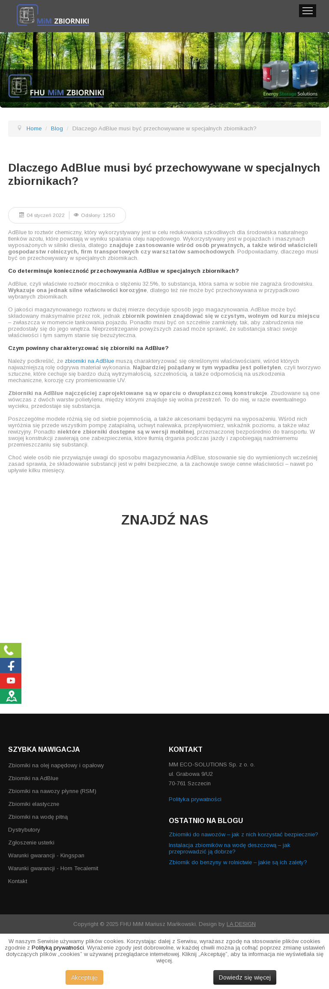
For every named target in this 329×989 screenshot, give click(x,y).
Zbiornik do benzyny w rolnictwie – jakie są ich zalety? (238, 862)
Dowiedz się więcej (245, 977)
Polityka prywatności (195, 799)
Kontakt (17, 881)
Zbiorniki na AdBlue (33, 778)
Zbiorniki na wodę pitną (38, 817)
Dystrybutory (24, 829)
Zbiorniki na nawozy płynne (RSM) (52, 791)
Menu (307, 10)
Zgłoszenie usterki (31, 842)
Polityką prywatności (58, 947)
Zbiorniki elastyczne (33, 804)
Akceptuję (84, 977)
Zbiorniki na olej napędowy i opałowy (56, 765)
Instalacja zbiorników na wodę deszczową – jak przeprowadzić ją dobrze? (229, 848)
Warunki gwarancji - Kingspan (46, 855)
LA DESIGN (241, 924)
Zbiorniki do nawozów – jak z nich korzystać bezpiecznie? (243, 834)
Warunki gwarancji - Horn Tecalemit (53, 868)
